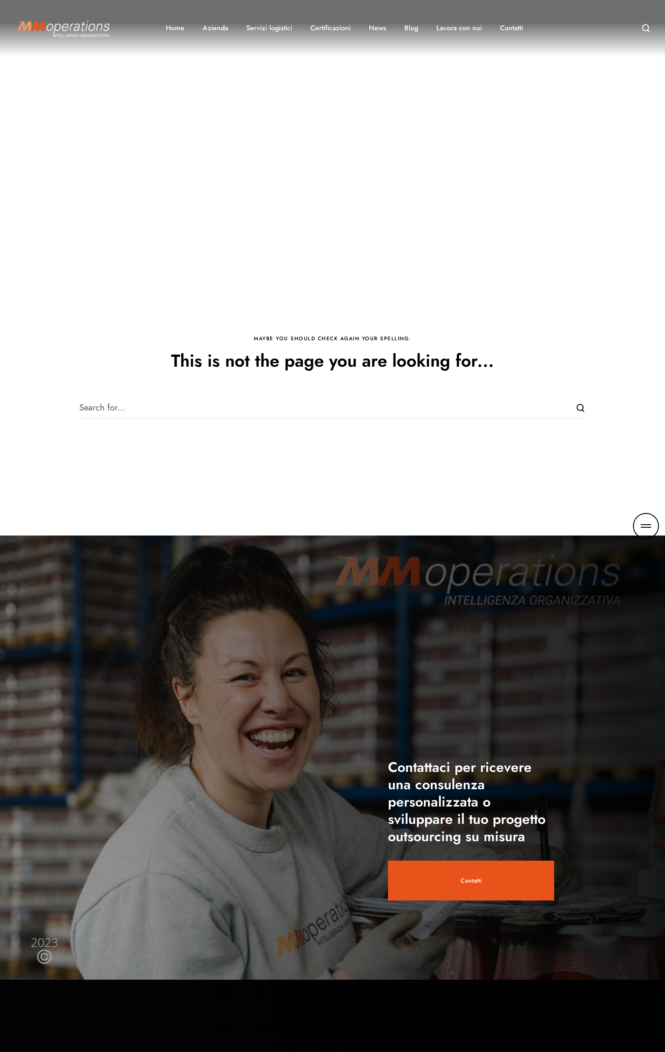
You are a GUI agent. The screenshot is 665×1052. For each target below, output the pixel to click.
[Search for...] (332, 408)
